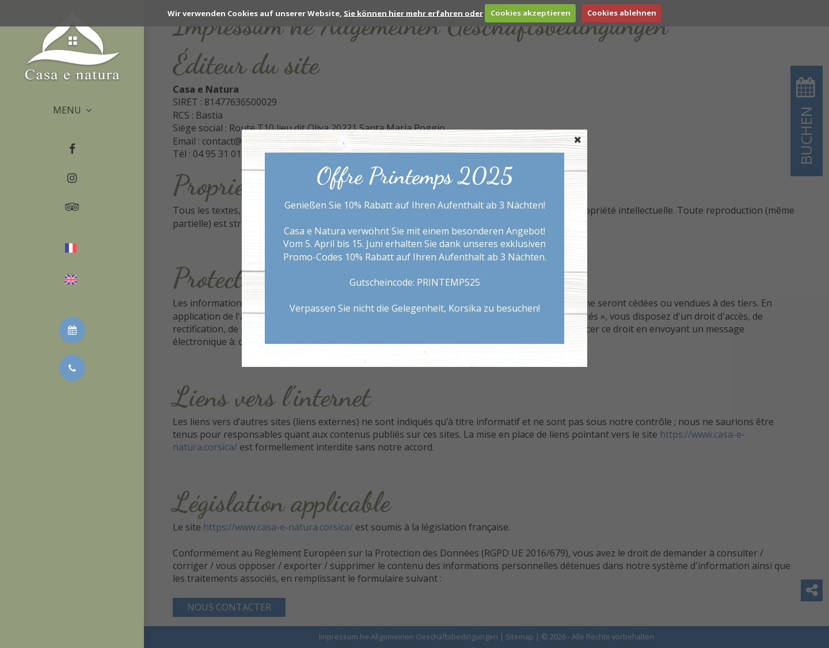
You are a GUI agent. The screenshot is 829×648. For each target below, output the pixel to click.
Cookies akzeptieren (530, 12)
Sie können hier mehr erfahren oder (413, 12)
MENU (72, 110)
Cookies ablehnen (621, 12)
